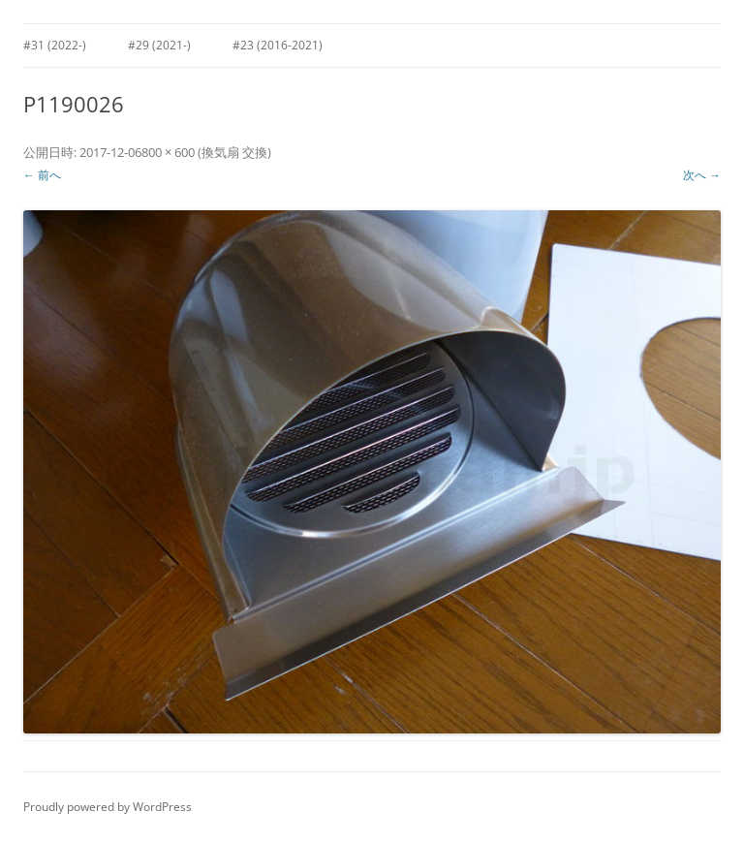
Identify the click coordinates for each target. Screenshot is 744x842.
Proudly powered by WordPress (107, 806)
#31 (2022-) (54, 45)
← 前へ (42, 175)
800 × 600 (168, 152)
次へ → (702, 175)
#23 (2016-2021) (277, 45)
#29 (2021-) (159, 45)
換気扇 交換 (234, 152)
